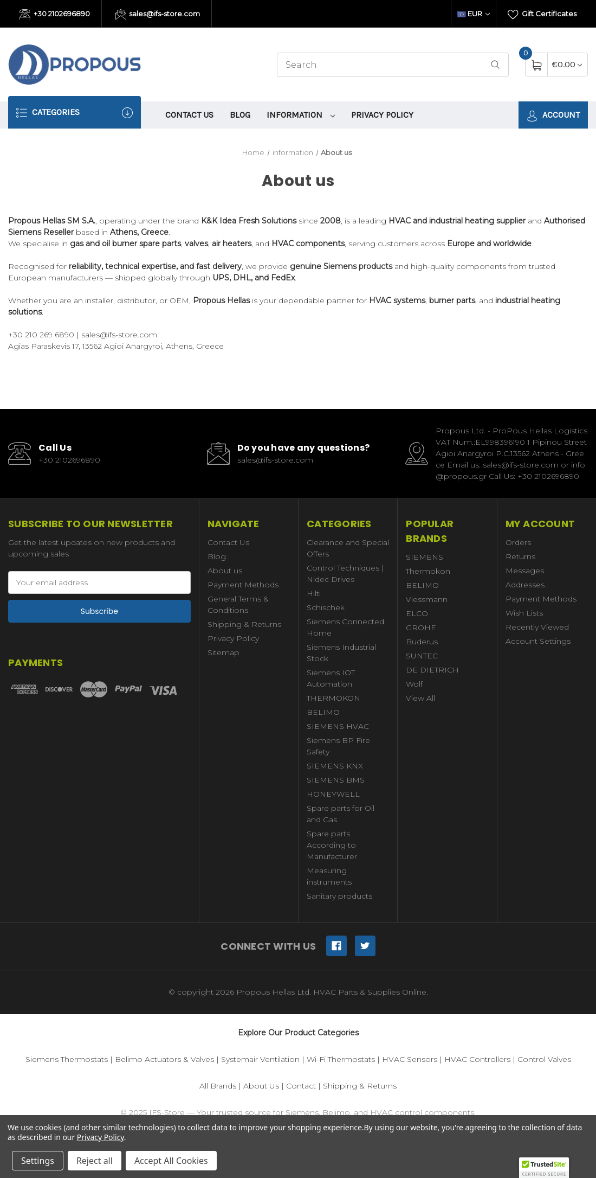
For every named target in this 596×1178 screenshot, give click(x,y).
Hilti (314, 593)
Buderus (422, 641)
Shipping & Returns (244, 624)
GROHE (421, 627)
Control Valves (544, 1059)
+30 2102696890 (55, 14)
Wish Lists (524, 613)
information (301, 115)
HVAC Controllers (477, 1059)
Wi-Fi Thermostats (341, 1059)
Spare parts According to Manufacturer (332, 845)
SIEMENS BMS (336, 780)
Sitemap (223, 652)
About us (225, 570)
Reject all (94, 1161)
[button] (544, 1167)
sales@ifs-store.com (157, 14)
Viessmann (427, 599)
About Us (261, 1086)
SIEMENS (424, 557)
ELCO (417, 613)
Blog (240, 115)
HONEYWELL (333, 794)
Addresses (525, 585)
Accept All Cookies (171, 1161)
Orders (518, 542)
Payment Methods (243, 585)
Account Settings (538, 641)
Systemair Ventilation (260, 1059)
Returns (520, 556)
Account (553, 115)
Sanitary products (339, 896)
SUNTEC (422, 656)
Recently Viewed (537, 627)
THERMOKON (333, 698)
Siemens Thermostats (66, 1059)
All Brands (217, 1086)
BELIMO (323, 712)
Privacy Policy (382, 115)
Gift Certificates (542, 14)
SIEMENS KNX (335, 766)
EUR (473, 13)
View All (420, 698)
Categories (74, 112)
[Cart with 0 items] (567, 64)
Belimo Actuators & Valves (164, 1059)
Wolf (414, 684)
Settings (37, 1161)
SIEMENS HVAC (338, 726)
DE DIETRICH (432, 670)
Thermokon (428, 571)
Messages (525, 570)
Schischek (326, 607)
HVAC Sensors (409, 1059)
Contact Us (189, 115)
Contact (301, 1086)
